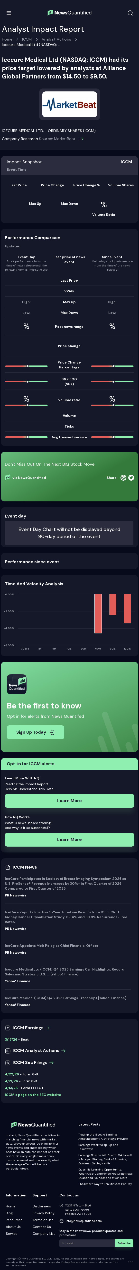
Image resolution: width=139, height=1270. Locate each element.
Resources (14, 1220)
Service (12, 1233)
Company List (44, 1233)
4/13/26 (11, 1088)
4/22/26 (12, 1074)
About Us (13, 1227)
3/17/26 (11, 1039)
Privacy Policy (44, 1213)
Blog (9, 1213)
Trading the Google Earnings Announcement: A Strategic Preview (103, 1137)
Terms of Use (43, 1220)
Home (7, 39)
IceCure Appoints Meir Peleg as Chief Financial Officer (51, 945)
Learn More (69, 801)
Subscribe (124, 1243)
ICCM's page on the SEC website (33, 1095)
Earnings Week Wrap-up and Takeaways (98, 1147)
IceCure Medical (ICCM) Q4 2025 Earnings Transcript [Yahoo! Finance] (65, 998)
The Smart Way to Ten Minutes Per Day (105, 1184)
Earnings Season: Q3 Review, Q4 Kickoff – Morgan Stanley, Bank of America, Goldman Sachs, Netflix (105, 1159)
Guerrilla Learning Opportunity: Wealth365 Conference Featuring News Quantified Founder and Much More (105, 1174)
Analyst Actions (56, 39)
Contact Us (42, 1227)
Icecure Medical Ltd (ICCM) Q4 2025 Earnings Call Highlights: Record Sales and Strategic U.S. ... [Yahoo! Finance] (64, 971)
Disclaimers (42, 1206)
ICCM (27, 39)
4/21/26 (11, 1081)
